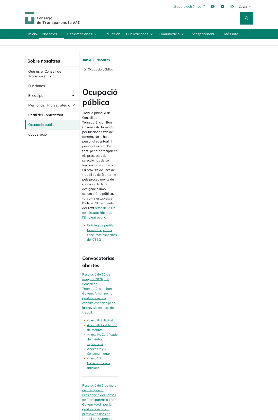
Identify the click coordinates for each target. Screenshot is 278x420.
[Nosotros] (105, 59)
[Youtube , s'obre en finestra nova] (232, 6)
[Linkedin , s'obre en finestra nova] (222, 6)
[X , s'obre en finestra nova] (213, 6)
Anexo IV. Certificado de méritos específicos (121, 170)
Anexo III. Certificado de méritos (112, 165)
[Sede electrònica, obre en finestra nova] (190, 6)
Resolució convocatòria (106, 256)
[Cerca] (246, 18)
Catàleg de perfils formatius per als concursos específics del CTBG (138, 120)
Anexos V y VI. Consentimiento (111, 175)
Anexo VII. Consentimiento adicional (115, 179)
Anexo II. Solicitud (102, 160)
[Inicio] (89, 59)
